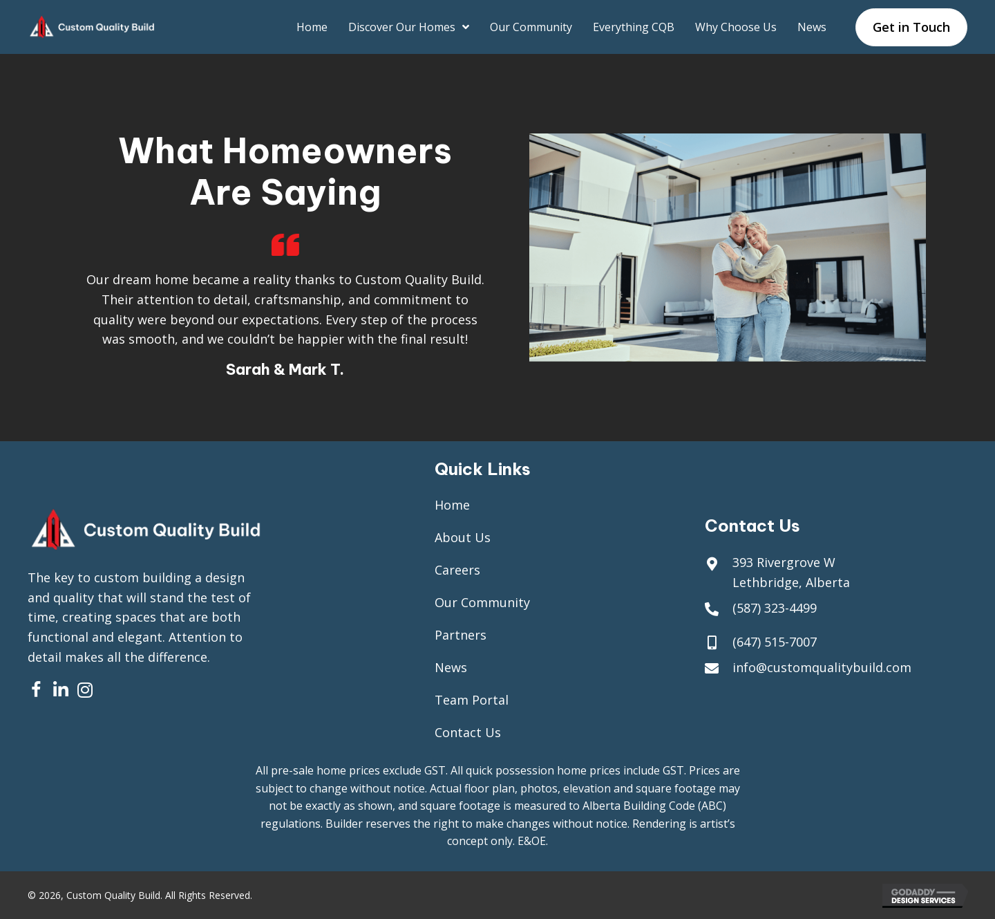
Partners (460, 634)
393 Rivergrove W (783, 562)
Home (452, 504)
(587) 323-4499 (774, 608)
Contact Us (468, 732)
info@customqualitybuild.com (821, 667)
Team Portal (472, 699)
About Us (463, 537)
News (451, 667)
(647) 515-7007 (774, 641)
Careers (457, 569)
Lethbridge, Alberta (791, 582)
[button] (36, 689)
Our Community (482, 602)
